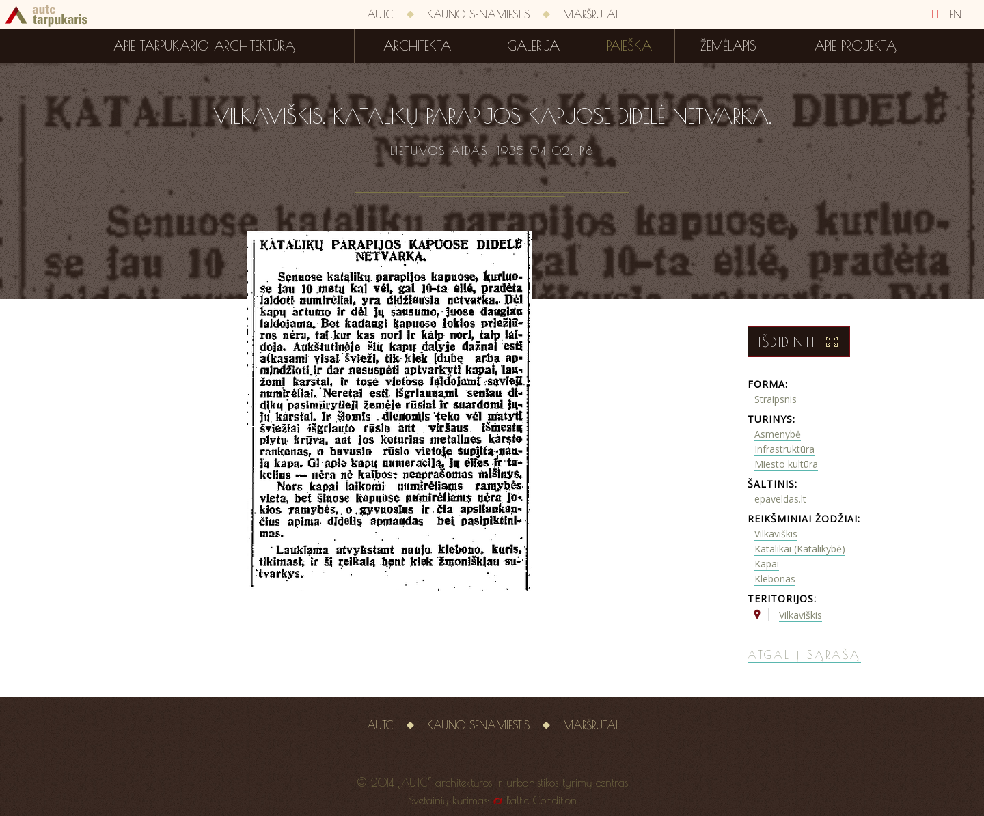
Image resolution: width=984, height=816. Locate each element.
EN (955, 14)
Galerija (533, 45)
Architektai (418, 45)
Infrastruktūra (784, 448)
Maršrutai (590, 14)
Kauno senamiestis (478, 14)
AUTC (380, 14)
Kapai (766, 563)
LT (935, 14)
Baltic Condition (541, 800)
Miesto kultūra (786, 464)
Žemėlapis (728, 45)
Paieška (629, 45)
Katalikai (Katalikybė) (799, 548)
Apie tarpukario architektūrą (204, 45)
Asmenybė (777, 433)
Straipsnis (775, 399)
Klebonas (774, 578)
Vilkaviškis (775, 533)
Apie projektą (856, 45)
